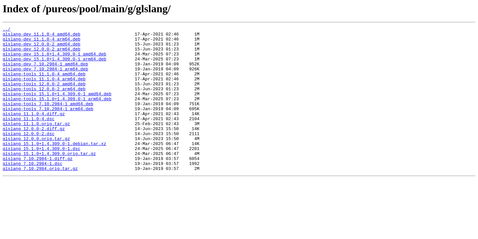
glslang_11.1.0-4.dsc (28, 137)
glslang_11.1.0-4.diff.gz (34, 131)
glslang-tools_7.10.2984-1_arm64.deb (48, 125)
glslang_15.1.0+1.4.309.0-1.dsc (41, 173)
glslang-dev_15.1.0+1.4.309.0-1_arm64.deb (54, 66)
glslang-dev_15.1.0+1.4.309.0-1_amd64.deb (54, 60)
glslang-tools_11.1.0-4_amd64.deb (44, 84)
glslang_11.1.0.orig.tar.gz (36, 143)
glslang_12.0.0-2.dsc (28, 155)
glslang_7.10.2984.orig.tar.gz (40, 197)
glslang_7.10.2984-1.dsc (32, 191)
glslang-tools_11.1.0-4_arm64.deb (44, 90)
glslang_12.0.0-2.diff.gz (34, 149)
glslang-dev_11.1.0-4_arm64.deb (41, 42)
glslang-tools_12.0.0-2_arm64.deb (44, 102)
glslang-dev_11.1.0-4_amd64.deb (41, 36)
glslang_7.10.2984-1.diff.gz (38, 185)
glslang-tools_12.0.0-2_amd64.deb (44, 96)
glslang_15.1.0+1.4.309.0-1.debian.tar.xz (54, 167)
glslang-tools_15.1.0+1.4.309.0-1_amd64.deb (57, 108)
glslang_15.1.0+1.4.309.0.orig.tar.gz (49, 179)
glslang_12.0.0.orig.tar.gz (36, 161)
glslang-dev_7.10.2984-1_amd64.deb (45, 72)
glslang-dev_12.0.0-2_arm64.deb (41, 54)
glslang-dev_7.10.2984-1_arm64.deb (45, 78)
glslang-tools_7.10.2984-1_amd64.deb (48, 119)
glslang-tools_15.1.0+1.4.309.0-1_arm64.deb (57, 114)
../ (6, 30)
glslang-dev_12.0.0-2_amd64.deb (41, 48)
